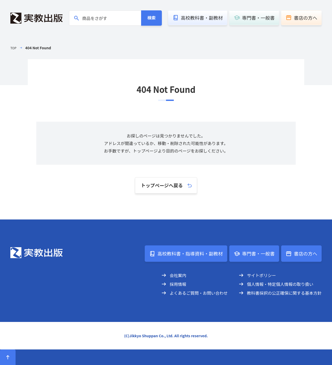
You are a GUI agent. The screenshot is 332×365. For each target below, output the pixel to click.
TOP (13, 48)
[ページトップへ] (8, 357)
